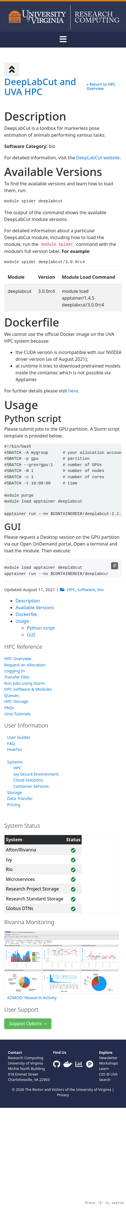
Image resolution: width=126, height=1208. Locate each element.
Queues (11, 695)
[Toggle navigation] (63, 39)
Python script (41, 628)
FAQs (9, 707)
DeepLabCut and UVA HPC (40, 87)
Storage (14, 792)
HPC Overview (17, 658)
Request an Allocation (24, 665)
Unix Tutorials (17, 713)
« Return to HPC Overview (101, 86)
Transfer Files (16, 677)
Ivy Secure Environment (35, 774)
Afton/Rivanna (21, 850)
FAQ (11, 743)
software (86, 589)
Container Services (31, 786)
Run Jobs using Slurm (24, 683)
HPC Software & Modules (28, 689)
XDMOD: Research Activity (32, 997)
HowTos (14, 749)
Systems (15, 762)
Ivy (9, 860)
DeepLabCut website (98, 158)
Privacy (63, 1094)
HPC (71, 589)
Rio (9, 869)
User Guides (18, 737)
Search (105, 1079)
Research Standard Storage (35, 899)
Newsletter (108, 1057)
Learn (104, 1068)
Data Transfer (20, 798)
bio (100, 589)
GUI (31, 635)
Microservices (20, 879)
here (73, 391)
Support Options (26, 1023)
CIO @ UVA (108, 1074)
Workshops (108, 1063)
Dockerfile (26, 614)
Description (28, 601)
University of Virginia (93, 1089)
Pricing (13, 804)
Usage (22, 621)
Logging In (14, 670)
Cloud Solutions (28, 780)
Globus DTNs (19, 908)
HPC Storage (16, 701)
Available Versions (35, 607)
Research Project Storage (32, 889)
